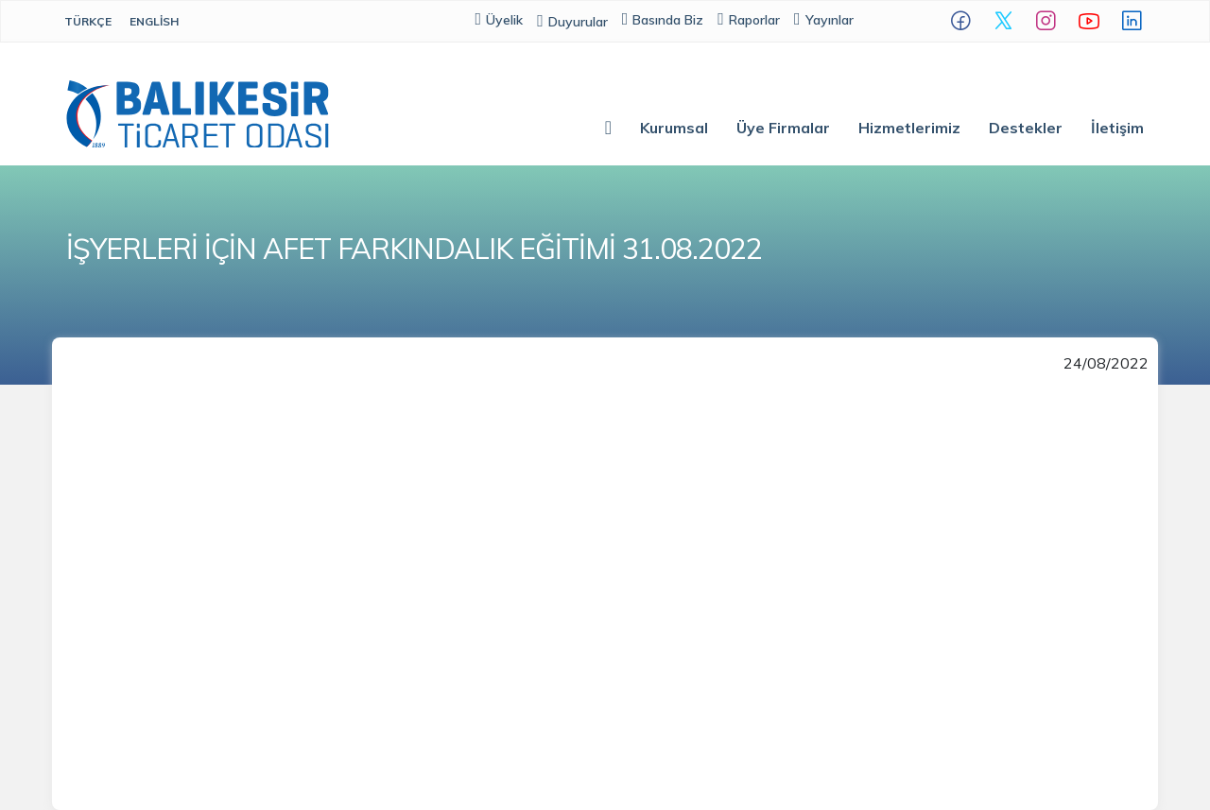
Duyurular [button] (572, 21)
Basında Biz (663, 19)
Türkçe (88, 21)
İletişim (1117, 127)
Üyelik (499, 19)
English (154, 21)
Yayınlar (824, 19)
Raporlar (748, 19)
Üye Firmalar (783, 127)
